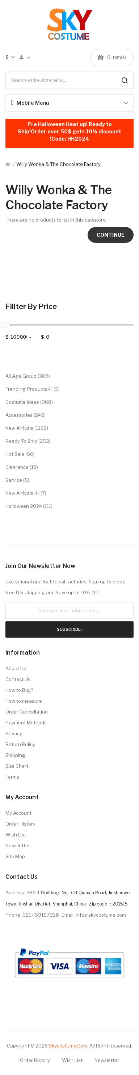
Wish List (15, 835)
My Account (18, 813)
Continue (111, 235)
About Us (15, 668)
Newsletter (17, 845)
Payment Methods (26, 722)
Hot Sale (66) (20, 454)
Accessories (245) (25, 415)
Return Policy (20, 744)
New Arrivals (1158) (26, 428)
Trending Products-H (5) (32, 389)
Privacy (13, 733)
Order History (20, 824)
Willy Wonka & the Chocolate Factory (58, 164)
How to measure (23, 701)
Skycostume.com (68, 1046)
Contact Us (17, 679)
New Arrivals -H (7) (25, 493)
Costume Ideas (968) (29, 402)
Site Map (15, 856)
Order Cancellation (26, 712)
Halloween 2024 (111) (28, 506)
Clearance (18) (21, 467)
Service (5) (17, 480)
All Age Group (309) (27, 376)
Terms (12, 777)
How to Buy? (19, 690)
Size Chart (16, 766)
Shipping (15, 755)
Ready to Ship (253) (27, 441)
